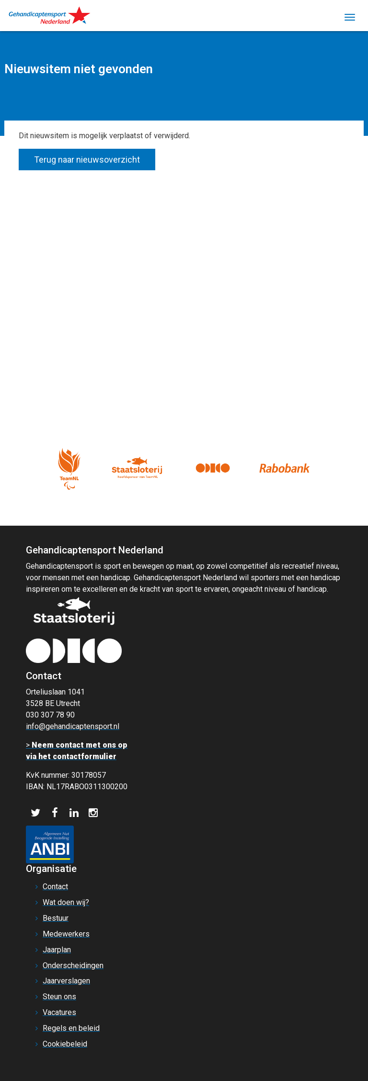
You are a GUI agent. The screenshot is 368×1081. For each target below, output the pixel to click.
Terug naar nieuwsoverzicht (87, 159)
